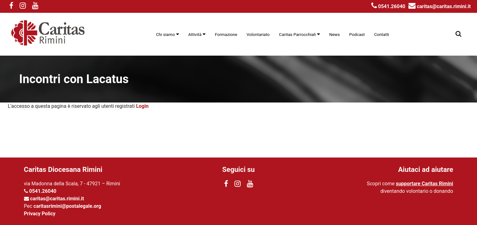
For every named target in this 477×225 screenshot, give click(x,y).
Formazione (226, 34)
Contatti (381, 34)
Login (142, 106)
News (334, 34)
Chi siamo (165, 34)
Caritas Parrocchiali (297, 34)
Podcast (357, 34)
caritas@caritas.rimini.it (439, 6)
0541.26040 (388, 6)
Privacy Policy (39, 214)
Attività (195, 34)
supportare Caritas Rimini (424, 184)
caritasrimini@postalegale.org (67, 206)
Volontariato (258, 34)
